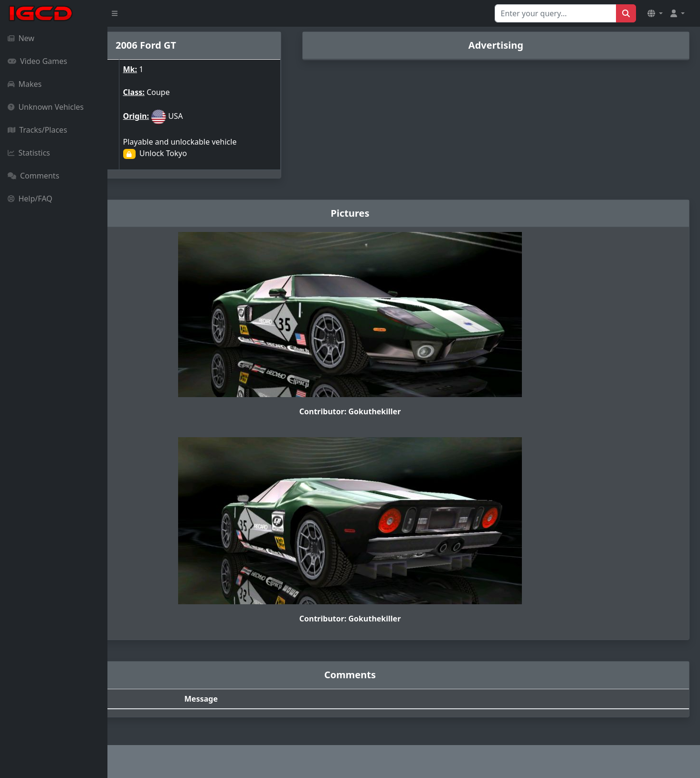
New (21, 38)
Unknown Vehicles (46, 107)
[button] (655, 13)
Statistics (29, 152)
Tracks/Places (37, 130)
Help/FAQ (30, 198)
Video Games (37, 61)
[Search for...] (555, 13)
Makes (25, 84)
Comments (33, 175)
